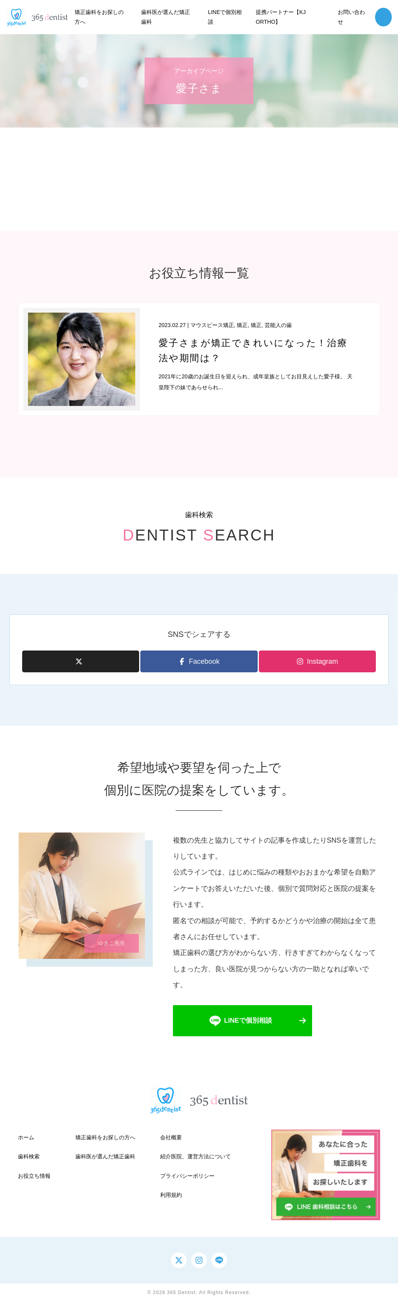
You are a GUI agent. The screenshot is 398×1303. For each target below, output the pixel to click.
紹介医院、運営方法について (195, 1157)
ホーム (26, 1138)
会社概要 (171, 1138)
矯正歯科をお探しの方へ (105, 1138)
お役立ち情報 (34, 1177)
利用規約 (171, 1196)
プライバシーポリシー (187, 1177)
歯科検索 (29, 1157)
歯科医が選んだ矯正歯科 (105, 1157)
